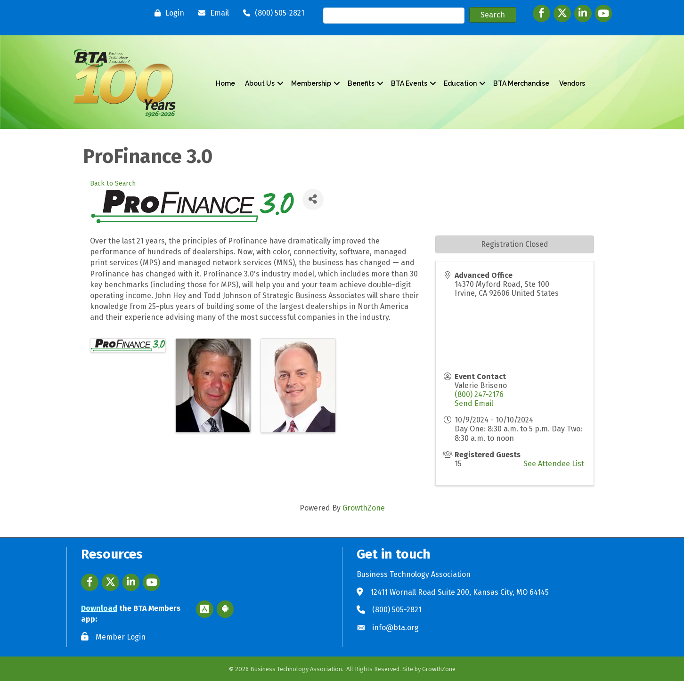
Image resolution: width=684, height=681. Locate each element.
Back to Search (113, 183)
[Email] (211, 13)
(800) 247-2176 (479, 394)
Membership (311, 83)
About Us (260, 83)
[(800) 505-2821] (271, 13)
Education (460, 83)
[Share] (313, 199)
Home (225, 83)
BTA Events (409, 83)
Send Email (474, 403)
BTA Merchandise (521, 83)
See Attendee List (553, 463)
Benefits (361, 83)
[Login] (167, 13)
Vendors (572, 83)
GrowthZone (363, 507)
